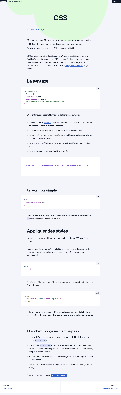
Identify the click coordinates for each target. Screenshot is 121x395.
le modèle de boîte (60, 376)
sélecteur (48, 123)
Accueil (3, 2)
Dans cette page (37, 30)
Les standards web (16, 2)
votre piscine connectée (75, 66)
